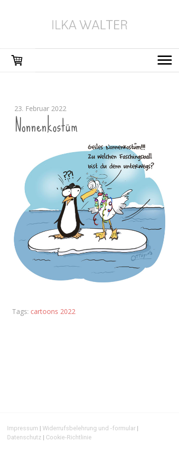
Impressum (22, 428)
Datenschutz (24, 437)
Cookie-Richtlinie (69, 437)
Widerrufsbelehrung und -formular (89, 428)
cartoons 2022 (53, 311)
